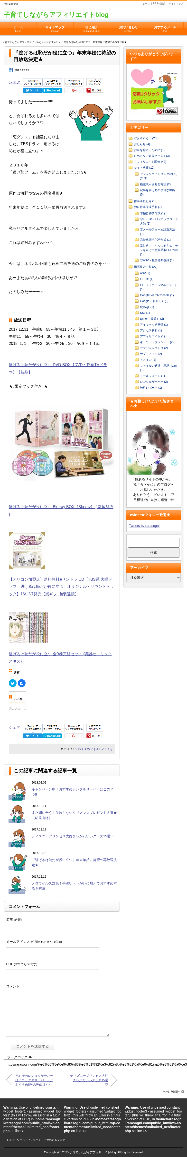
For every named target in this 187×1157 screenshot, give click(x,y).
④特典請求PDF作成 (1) (155, 239)
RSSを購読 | (160, 3)
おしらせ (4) (142, 144)
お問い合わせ (128, 27)
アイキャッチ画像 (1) (154, 324)
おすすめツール (165, 27)
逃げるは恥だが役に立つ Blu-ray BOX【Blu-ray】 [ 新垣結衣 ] (61, 507)
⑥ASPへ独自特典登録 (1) (157, 260)
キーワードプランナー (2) (157, 342)
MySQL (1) (147, 307)
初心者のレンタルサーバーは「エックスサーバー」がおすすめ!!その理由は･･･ (34, 1080)
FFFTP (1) (146, 279)
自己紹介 (91, 27)
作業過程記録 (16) (146, 201)
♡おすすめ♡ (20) (146, 138)
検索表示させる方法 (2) (155, 184)
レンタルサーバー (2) (154, 381)
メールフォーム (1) (152, 376)
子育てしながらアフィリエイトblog (56, 14)
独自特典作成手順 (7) (148, 207)
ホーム (146, 3)
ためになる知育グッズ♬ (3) (152, 156)
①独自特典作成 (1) (152, 213)
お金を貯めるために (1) (149, 150)
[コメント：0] (103, 749)
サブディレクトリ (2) (154, 348)
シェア (14, 82)
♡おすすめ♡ (51, 42)
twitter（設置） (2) (152, 318)
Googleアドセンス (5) (154, 301)
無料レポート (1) (151, 387)
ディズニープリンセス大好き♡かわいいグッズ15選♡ (73, 836)
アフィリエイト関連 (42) (150, 162)
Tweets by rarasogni (144, 526)
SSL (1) (145, 313)
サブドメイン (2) (151, 354)
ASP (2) (145, 273)
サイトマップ (176, 3)
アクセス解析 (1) (151, 330)
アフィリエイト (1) (152, 336)
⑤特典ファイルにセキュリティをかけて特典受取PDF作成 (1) (159, 250)
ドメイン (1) (148, 359)
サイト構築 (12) (144, 167)
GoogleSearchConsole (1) (157, 295)
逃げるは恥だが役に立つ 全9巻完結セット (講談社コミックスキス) (60, 654)
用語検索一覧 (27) (146, 267)
